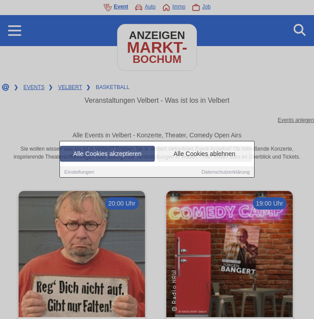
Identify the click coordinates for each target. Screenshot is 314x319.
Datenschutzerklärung (225, 172)
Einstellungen (79, 172)
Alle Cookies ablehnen (204, 153)
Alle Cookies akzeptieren (107, 153)
